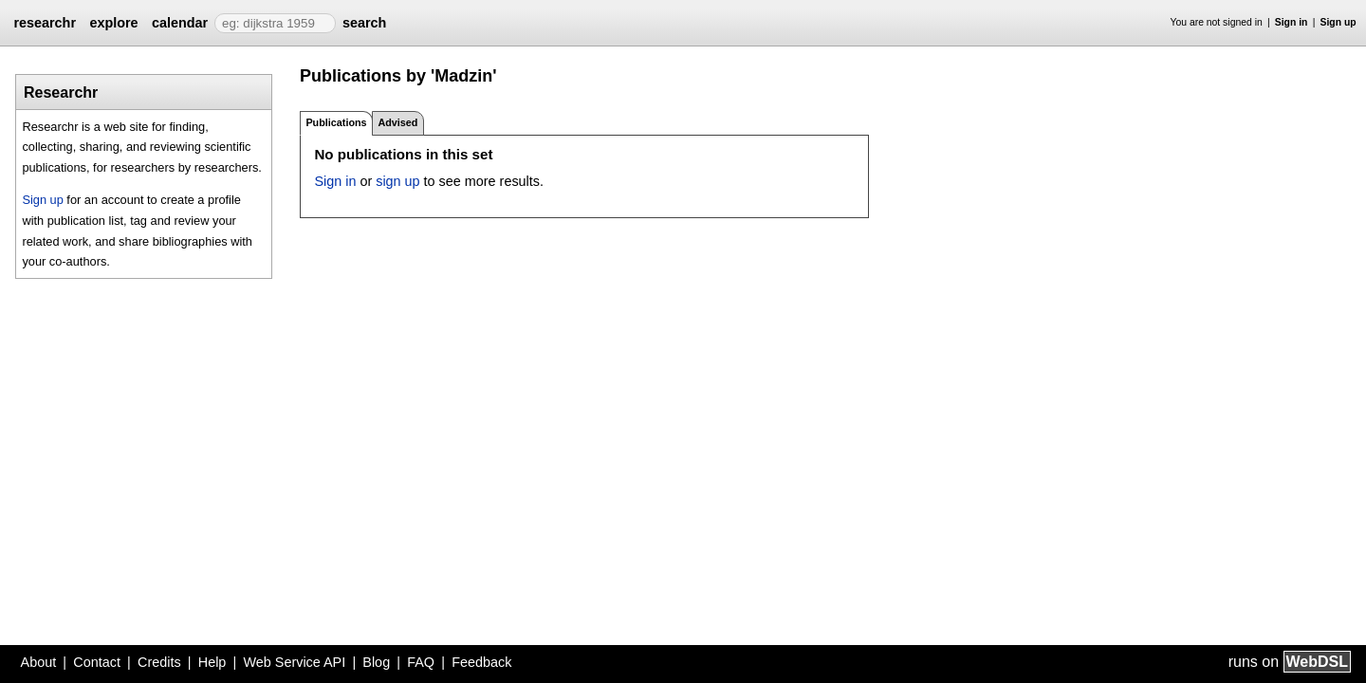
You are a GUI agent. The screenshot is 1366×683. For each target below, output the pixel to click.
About (39, 662)
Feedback (481, 662)
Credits (159, 662)
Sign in (1291, 22)
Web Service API (294, 662)
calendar (180, 22)
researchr (44, 22)
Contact (96, 662)
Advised (397, 122)
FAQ (420, 662)
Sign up (1338, 22)
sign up (397, 181)
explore (113, 22)
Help (212, 662)
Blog (376, 662)
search (364, 22)
